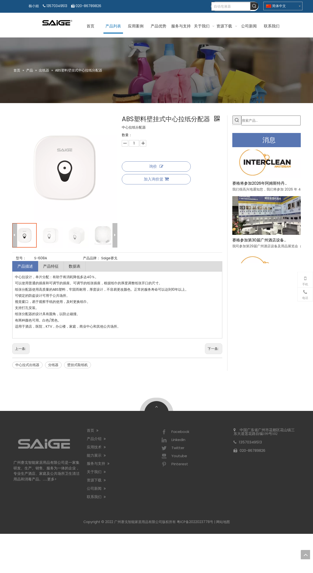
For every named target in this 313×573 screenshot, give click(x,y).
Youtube (173, 456)
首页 (93, 430)
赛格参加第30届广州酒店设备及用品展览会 (260, 238)
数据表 (74, 266)
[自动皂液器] (230, 6)
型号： (21, 258)
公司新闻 (96, 488)
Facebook (174, 432)
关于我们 (96, 471)
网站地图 (223, 521)
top (305, 554)
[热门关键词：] (254, 6)
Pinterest (174, 464)
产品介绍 (96, 438)
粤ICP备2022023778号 (195, 521)
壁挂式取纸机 (77, 364)
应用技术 (96, 447)
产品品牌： (91, 258)
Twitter (172, 448)
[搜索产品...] (271, 120)
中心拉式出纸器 (27, 364)
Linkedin (172, 440)
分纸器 (53, 364)
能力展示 (96, 455)
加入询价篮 (156, 179)
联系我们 (96, 496)
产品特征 (51, 266)
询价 (156, 166)
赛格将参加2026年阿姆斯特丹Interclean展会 (260, 181)
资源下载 (96, 480)
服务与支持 (98, 463)
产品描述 (25, 266)
